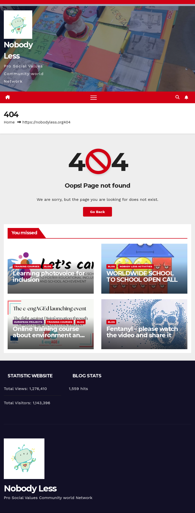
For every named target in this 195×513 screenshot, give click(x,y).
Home (9, 122)
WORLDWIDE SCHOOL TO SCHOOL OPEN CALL (141, 276)
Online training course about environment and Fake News (48, 335)
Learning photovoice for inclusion (49, 276)
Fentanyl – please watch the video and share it (142, 332)
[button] (177, 97)
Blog (47, 266)
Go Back (97, 212)
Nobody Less (30, 488)
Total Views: (16, 388)
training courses (26, 266)
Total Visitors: (18, 402)
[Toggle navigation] (93, 97)
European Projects (28, 322)
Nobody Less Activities (136, 266)
